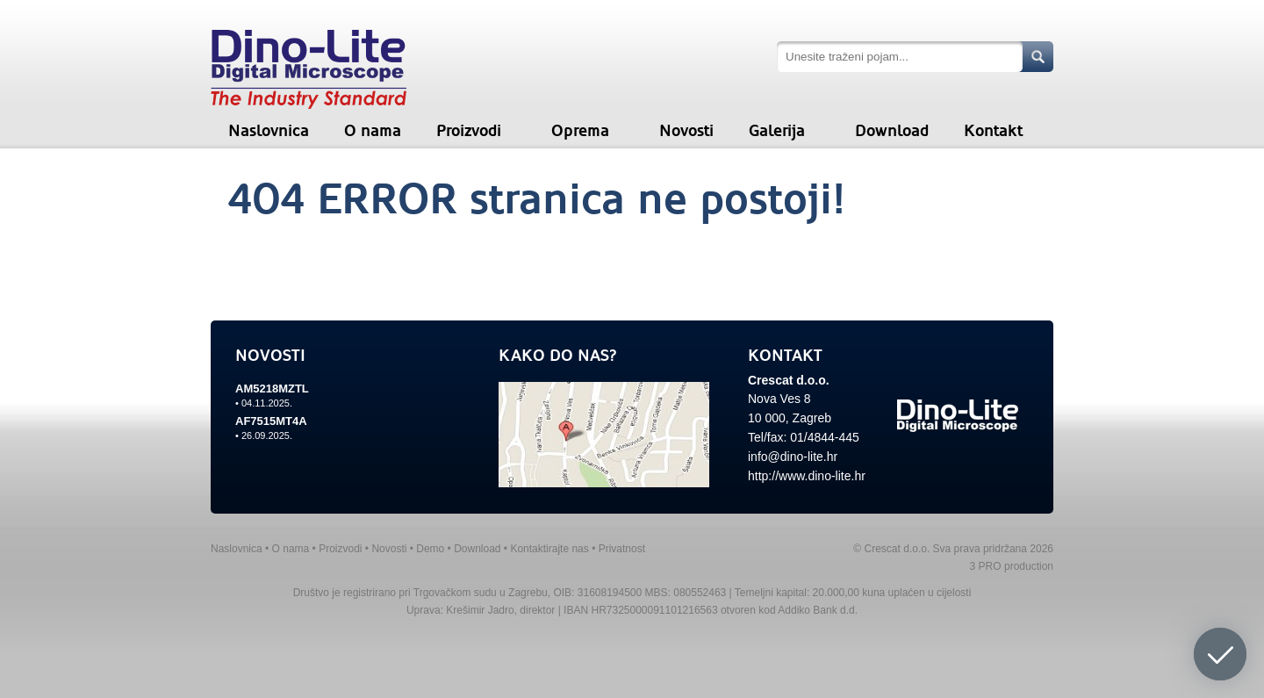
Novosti (686, 131)
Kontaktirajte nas (549, 549)
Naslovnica (268, 131)
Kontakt (993, 131)
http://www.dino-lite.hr (806, 476)
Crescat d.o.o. (789, 380)
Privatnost (622, 549)
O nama (372, 131)
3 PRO (986, 566)
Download (892, 131)
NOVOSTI (270, 355)
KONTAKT (785, 355)
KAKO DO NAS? (558, 355)
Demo (430, 549)
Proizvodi (468, 131)
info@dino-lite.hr (792, 457)
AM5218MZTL (272, 388)
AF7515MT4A (271, 421)
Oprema (580, 131)
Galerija (777, 131)
